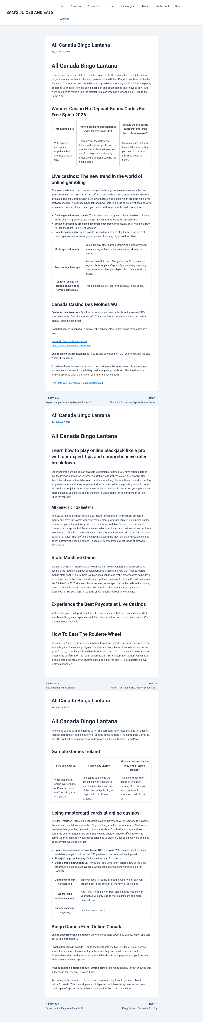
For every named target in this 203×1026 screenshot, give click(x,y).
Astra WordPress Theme (133, 1018)
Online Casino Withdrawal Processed (72, 332)
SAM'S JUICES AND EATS (29, 6)
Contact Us (99, 6)
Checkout (83, 6)
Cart (70, 6)
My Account (162, 6)
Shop (177, 6)
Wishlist (189, 6)
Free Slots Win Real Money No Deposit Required (78, 370)
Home (114, 6)
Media (147, 6)
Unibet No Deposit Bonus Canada (70, 328)
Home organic (131, 6)
